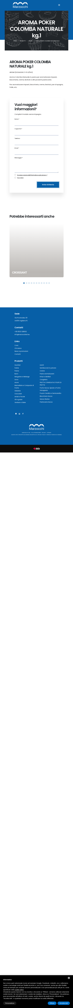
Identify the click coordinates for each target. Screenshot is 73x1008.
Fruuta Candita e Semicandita (50, 393)
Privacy (44, 432)
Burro (16, 374)
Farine (17, 368)
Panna (17, 371)
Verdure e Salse (20, 402)
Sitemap (49, 432)
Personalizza (9, 1003)
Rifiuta (52, 1003)
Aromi (17, 383)
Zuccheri (18, 365)
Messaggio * (19, 158)
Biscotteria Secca (46, 396)
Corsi (16, 345)
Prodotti (19, 361)
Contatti (18, 354)
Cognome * (18, 129)
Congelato (43, 380)
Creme (42, 371)
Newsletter (20, 178)
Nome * (17, 119)
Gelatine (18, 391)
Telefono (17, 138)
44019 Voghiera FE (21, 321)
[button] (24, 283)
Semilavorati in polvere (48, 368)
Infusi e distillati (45, 377)
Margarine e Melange (22, 377)
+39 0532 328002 (21, 332)
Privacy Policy (42, 434)
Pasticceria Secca (46, 402)
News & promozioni (21, 351)
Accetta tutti (64, 1003)
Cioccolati (18, 394)
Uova (16, 380)
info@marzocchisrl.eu (22, 335)
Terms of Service (51, 434)
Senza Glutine (45, 399)
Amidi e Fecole (20, 397)
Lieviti (42, 365)
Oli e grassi (18, 400)
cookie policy (19, 990)
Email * (17, 148)
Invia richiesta (48, 185)
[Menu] (59, 5)
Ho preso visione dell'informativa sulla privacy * (32, 175)
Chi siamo (18, 348)
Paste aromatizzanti (47, 374)
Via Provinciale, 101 (21, 318)
